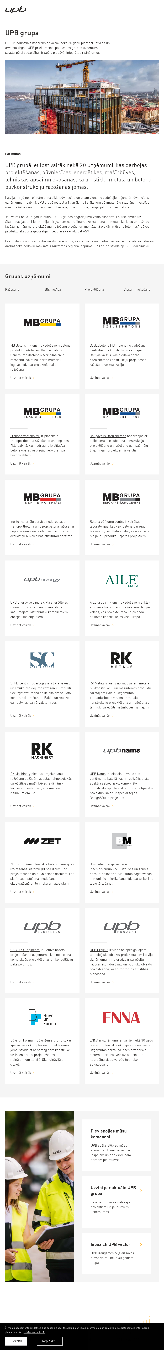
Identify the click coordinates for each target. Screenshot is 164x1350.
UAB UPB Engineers (25, 950)
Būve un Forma (21, 1040)
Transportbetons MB (25, 436)
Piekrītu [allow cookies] (16, 1341)
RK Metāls (97, 683)
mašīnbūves (140, 226)
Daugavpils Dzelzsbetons (108, 436)
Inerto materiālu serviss (27, 522)
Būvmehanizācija (102, 864)
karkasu (127, 222)
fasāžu (10, 226)
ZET (13, 864)
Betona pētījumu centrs (107, 522)
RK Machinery (20, 774)
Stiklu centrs (19, 683)
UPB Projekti (99, 950)
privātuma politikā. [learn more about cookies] (34, 1332)
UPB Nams (98, 774)
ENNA (94, 1040)
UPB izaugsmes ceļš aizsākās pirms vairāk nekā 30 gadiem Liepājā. (112, 1258)
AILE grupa (98, 602)
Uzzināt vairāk (20, 378)
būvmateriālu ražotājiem (119, 202)
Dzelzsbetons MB (102, 345)
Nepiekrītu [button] (49, 1341)
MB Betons (18, 345)
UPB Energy (19, 602)
